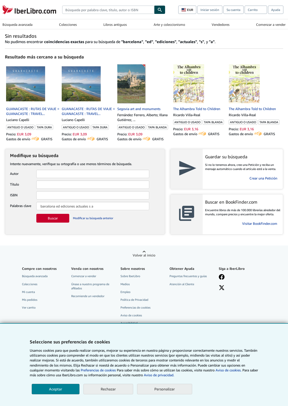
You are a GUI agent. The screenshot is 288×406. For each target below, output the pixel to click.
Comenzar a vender (271, 24)
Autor (14, 173)
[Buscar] (159, 10)
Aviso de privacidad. (159, 375)
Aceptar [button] (55, 389)
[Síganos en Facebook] (222, 277)
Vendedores (220, 24)
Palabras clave (20, 206)
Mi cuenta (28, 292)
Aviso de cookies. (228, 370)
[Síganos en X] (222, 288)
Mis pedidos (29, 300)
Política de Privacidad (134, 300)
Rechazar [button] (108, 389)
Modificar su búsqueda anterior (93, 218)
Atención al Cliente (181, 284)
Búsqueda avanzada (17, 24)
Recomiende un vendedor (87, 296)
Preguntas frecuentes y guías (188, 276)
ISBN (14, 195)
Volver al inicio (144, 255)
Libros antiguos (115, 24)
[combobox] (108, 10)
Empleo (125, 292)
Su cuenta (233, 10)
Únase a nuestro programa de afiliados (90, 286)
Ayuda (275, 10)
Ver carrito (29, 307)
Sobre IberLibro (130, 276)
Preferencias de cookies (98, 370)
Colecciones (68, 24)
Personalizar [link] (164, 389)
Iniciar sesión (209, 10)
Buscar (53, 218)
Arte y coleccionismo (169, 24)
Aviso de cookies (131, 315)
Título (14, 184)
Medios (125, 284)
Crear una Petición (263, 178)
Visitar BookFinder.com (259, 223)
